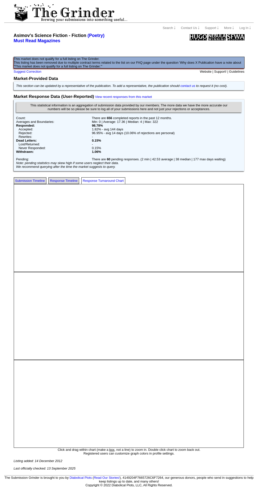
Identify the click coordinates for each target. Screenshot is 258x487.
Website (206, 71)
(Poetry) (96, 35)
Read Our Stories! (107, 478)
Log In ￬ (245, 28)
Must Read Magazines (37, 40)
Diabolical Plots (81, 478)
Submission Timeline (30, 181)
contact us (187, 86)
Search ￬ (169, 28)
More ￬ (229, 28)
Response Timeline (64, 181)
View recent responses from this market (123, 97)
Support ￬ (212, 28)
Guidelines (236, 71)
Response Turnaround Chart (103, 181)
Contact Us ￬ (190, 28)
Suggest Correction (27, 71)
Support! (220, 71)
